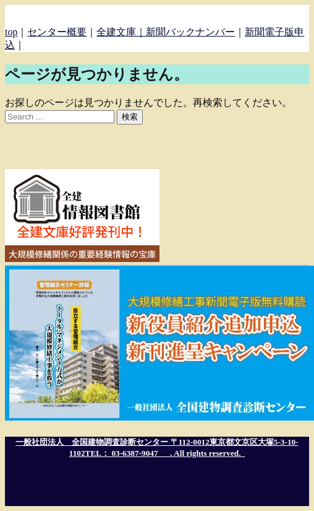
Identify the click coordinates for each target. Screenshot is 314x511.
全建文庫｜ (121, 32)
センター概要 (57, 32)
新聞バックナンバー (190, 32)
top (11, 32)
